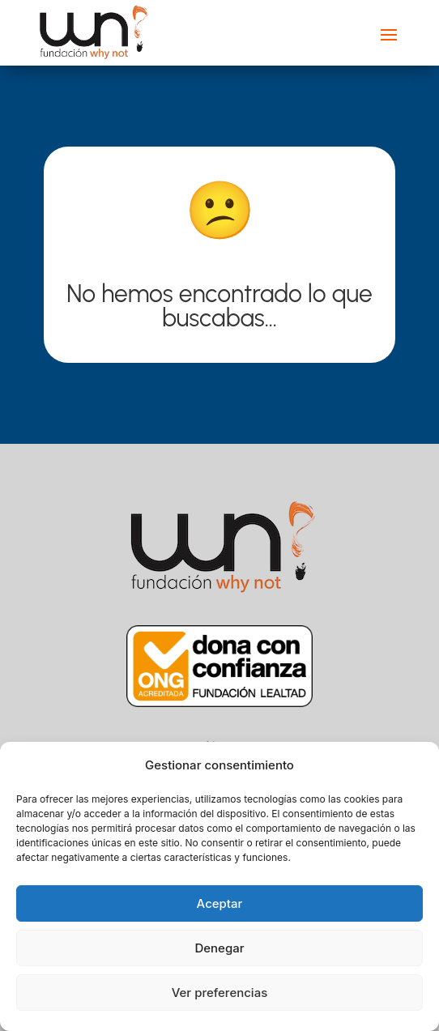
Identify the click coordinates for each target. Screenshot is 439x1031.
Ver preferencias (220, 992)
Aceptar (220, 903)
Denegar (219, 948)
